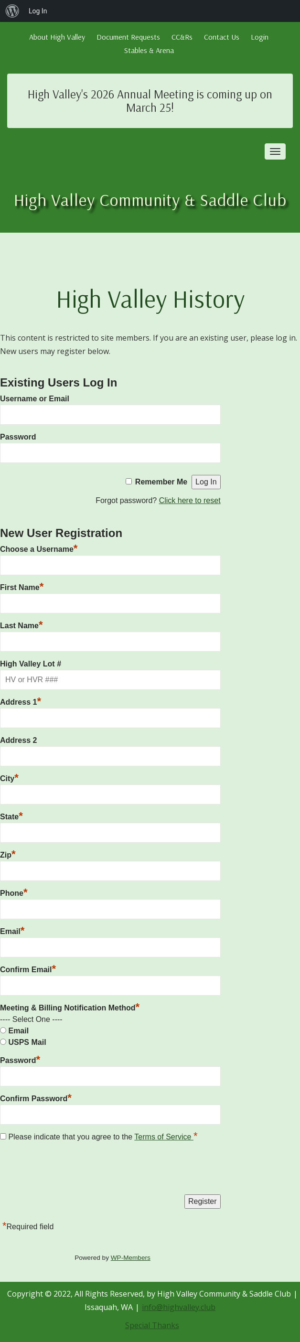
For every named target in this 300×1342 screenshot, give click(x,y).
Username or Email (34, 399)
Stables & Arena (149, 50)
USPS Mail (27, 1042)
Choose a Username (38, 548)
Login (259, 37)
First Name (21, 586)
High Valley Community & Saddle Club (150, 199)
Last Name (21, 624)
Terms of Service (163, 1137)
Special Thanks (152, 1325)
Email (12, 930)
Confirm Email (28, 968)
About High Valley (57, 37)
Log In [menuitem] (38, 11)
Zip (8, 853)
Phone (13, 892)
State (11, 815)
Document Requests (128, 37)
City (9, 777)
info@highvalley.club (178, 1307)
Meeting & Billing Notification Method (69, 1008)
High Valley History (150, 298)
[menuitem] (12, 11)
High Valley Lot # (30, 664)
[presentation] (72, 1170)
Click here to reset (190, 500)
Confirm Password (36, 1097)
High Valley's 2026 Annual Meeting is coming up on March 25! (150, 100)
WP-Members (130, 1257)
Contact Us (221, 37)
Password (18, 437)
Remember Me (161, 482)
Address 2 (18, 740)
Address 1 (20, 701)
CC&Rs (182, 37)
